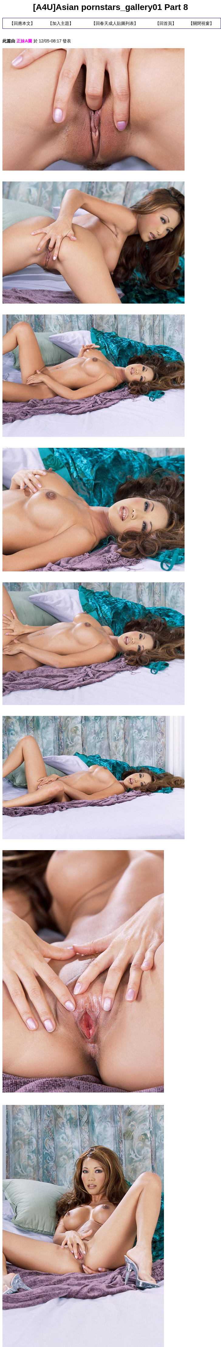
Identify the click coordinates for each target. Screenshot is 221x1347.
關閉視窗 (201, 23)
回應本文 (22, 23)
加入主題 (60, 23)
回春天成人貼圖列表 (115, 23)
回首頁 (165, 23)
